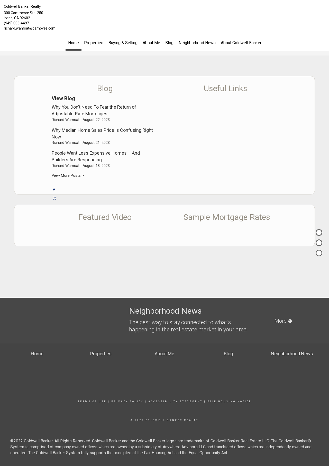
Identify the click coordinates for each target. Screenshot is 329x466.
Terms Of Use (92, 401)
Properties (93, 42)
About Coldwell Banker (241, 42)
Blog (169, 42)
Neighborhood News (197, 42)
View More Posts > (68, 175)
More (283, 321)
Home (73, 42)
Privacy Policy (127, 401)
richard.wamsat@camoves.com (30, 28)
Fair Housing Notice (229, 401)
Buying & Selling (123, 42)
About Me (151, 42)
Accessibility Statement (175, 401)
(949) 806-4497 (16, 23)
